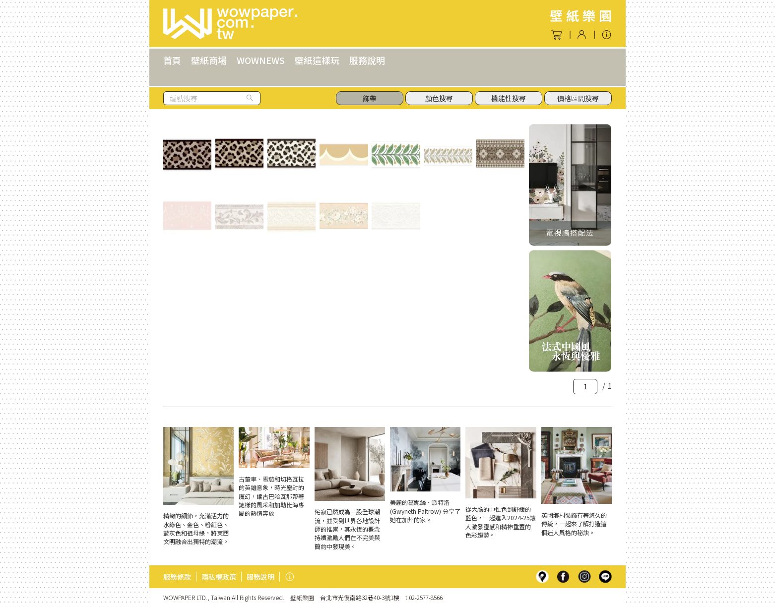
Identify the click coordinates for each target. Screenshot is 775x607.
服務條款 (177, 577)
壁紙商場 (209, 60)
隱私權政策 (218, 577)
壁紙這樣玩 (317, 60)
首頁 (172, 60)
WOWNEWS (261, 60)
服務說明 (367, 60)
